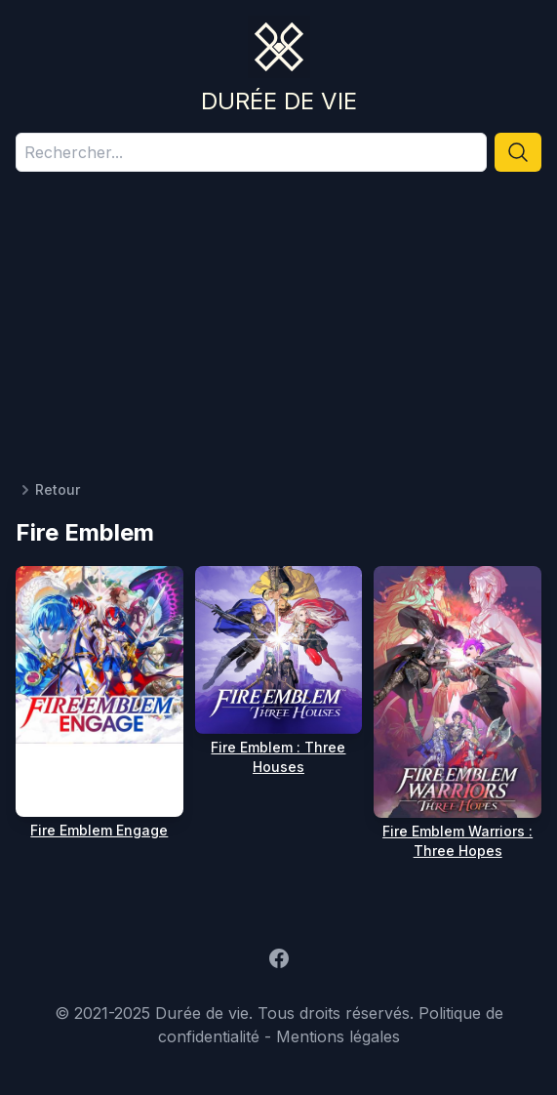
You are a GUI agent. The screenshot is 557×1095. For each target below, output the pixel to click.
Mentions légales (338, 1036)
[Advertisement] (278, 333)
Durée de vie (279, 101)
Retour (48, 490)
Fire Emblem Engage (99, 830)
